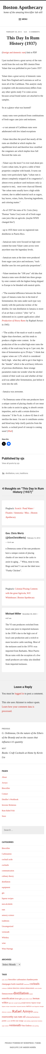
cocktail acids (7, 859)
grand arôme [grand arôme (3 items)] (25, 998)
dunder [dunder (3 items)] (31, 994)
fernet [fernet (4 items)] (17, 999)
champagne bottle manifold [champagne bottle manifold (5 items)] (12, 984)
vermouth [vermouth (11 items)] (15, 1025)
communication (8, 871)
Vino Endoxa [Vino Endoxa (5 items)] (26, 1026)
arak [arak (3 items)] (3, 979)
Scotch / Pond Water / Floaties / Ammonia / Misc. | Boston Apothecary (21, 512)
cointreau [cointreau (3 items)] (4, 988)
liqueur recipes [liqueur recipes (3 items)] (6, 1006)
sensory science (8, 915)
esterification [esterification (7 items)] (8, 998)
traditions (24, 473)
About (4, 777)
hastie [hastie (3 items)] (30, 998)
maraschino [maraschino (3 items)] (13, 1006)
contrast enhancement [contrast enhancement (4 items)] (27, 988)
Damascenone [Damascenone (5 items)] (7, 994)
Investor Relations (9, 805)
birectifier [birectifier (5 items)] (12, 979)
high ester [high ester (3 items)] (11, 1003)
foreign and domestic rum (14, 52)
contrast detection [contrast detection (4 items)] (13, 988)
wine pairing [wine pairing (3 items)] (35, 1025)
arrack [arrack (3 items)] (6, 979)
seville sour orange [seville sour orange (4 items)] (17, 1021)
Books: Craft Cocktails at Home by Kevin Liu (23, 752)
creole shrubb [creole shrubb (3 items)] (38, 988)
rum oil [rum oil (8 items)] (22, 1016)
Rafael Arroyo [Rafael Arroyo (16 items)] (22, 1011)
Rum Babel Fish (8, 811)
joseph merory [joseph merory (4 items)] (26, 1003)
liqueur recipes (7, 898)
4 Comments (34, 32)
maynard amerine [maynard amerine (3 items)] (21, 1006)
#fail (10, 431)
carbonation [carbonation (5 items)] (21, 979)
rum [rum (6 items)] (16, 1017)
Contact (5, 794)
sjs (25, 32)
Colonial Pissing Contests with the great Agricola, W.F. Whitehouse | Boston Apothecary (22, 593)
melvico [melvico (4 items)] (29, 1006)
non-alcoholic (7, 904)
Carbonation (7, 854)
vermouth (5, 932)
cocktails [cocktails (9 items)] (34, 983)
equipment (6, 887)
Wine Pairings (7, 949)
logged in (19, 693)
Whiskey (5, 937)
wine (4, 943)
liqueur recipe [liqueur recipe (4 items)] (36, 1003)
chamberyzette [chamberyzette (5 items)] (32, 979)
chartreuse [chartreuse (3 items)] (26, 984)
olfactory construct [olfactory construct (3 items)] (7, 1012)
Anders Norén (29, 1047)
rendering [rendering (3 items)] (35, 1012)
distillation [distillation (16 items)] (21, 993)
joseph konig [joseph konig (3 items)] (17, 1003)
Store (4, 816)
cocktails (5, 865)
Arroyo (4, 783)
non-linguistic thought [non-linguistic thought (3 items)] (38, 1006)
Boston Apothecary (23, 7)
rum (17, 473)
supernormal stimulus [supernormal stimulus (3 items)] (36, 1021)
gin (3, 893)
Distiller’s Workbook (10, 799)
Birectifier (6, 788)
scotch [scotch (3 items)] (8, 1021)
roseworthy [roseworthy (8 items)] (7, 1016)
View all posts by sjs (11, 463)
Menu (23, 19)
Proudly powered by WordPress (19, 1043)
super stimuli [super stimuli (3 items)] (5, 1025)
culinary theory (8, 876)
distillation (10, 473)
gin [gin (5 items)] (20, 998)
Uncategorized (7, 926)
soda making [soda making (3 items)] (27, 1021)
